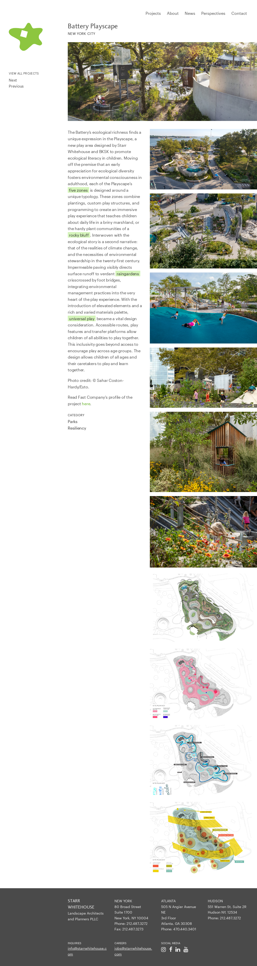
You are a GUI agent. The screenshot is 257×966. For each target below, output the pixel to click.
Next (13, 80)
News (190, 13)
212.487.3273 (132, 929)
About (173, 13)
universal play (81, 318)
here (86, 403)
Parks (73, 421)
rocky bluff (79, 235)
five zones (78, 190)
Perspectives (213, 13)
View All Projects (24, 73)
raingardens (128, 273)
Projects (153, 13)
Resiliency (77, 428)
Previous (16, 86)
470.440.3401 (184, 929)
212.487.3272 (137, 923)
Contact (239, 13)
